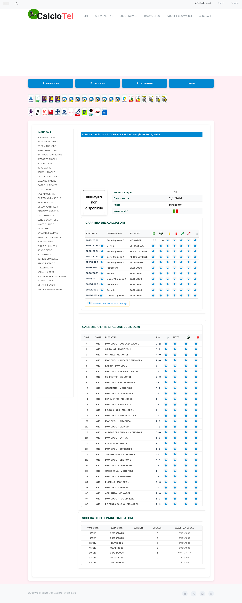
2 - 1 (158, 410)
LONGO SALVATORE (48, 219)
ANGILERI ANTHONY (48, 141)
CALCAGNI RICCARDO (49, 176)
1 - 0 (158, 421)
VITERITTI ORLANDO (48, 280)
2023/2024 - (95, 251)
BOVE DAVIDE (44, 167)
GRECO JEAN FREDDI (48, 206)
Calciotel (71, 592)
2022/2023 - (95, 257)
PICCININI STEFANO (47, 246)
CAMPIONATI (51, 83)
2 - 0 (158, 360)
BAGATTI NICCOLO (47, 150)
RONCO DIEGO (45, 250)
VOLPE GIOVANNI (46, 285)
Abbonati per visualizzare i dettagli (107, 303)
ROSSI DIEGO (44, 254)
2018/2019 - (94, 295)
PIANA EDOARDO (46, 241)
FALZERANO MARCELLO (50, 198)
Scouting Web (128, 16)
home (85, 16)
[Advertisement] (121, 50)
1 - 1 (158, 371)
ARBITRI (192, 83)
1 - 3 (158, 388)
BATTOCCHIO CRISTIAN (50, 154)
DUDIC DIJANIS (45, 189)
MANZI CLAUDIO (46, 224)
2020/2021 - (95, 268)
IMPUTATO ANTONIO (48, 211)
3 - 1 (158, 399)
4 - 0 (158, 354)
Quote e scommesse (180, 16)
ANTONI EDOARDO (47, 146)
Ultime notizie (104, 16)
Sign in (221, 3)
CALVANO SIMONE (47, 180)
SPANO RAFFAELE (46, 263)
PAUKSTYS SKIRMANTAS (50, 237)
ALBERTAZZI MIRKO (47, 137)
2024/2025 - (95, 246)
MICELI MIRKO (44, 228)
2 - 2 (158, 343)
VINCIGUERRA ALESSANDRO (52, 276)
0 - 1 (158, 365)
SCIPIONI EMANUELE (48, 258)
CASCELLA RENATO (47, 185)
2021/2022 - (95, 262)
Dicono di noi (152, 16)
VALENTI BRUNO (46, 272)
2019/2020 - (95, 279)
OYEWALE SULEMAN (48, 233)
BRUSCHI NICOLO (46, 172)
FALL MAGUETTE (46, 194)
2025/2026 (92, 240)
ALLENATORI (145, 83)
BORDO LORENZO (46, 163)
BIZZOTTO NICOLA (47, 159)
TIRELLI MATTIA (45, 267)
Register (235, 3)
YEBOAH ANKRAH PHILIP (50, 289)
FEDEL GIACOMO (46, 202)
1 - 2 (158, 349)
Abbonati (205, 16)
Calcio (55, 15)
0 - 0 (158, 377)
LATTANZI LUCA (46, 215)
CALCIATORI (97, 83)
